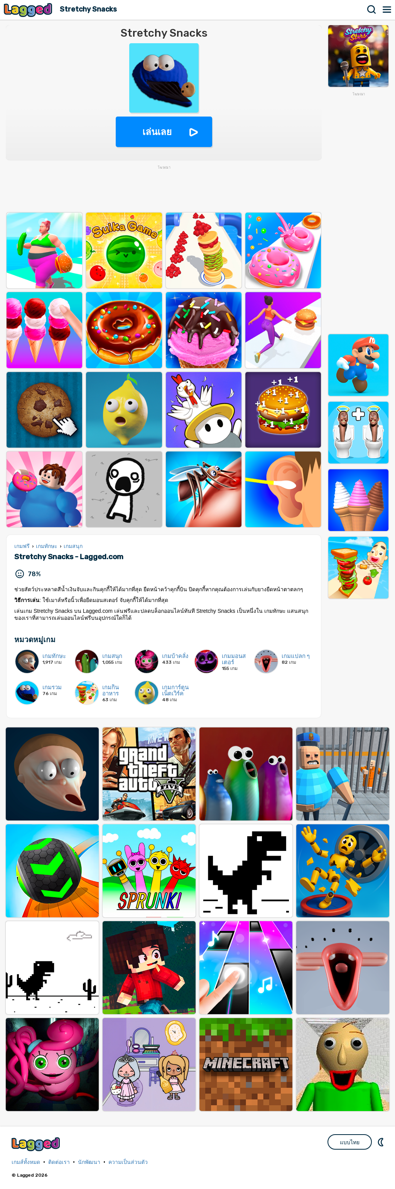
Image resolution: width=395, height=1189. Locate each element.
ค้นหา (372, 9)
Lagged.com (37, 1144)
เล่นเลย (157, 132)
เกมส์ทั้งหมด (26, 1162)
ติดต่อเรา (59, 1162)
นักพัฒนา (89, 1162)
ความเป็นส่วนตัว (128, 1162)
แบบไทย (350, 1142)
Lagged (29, 10)
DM (381, 1142)
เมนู (387, 9)
